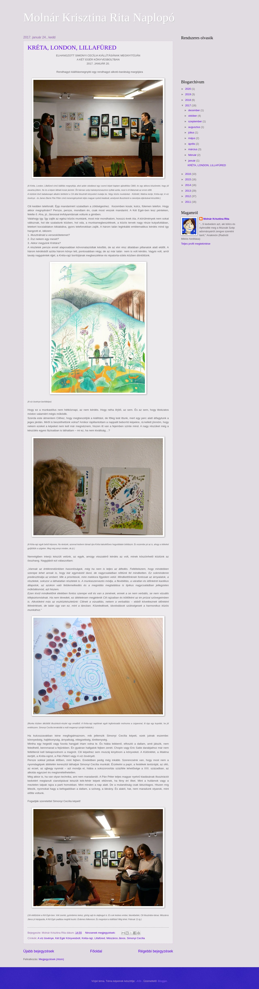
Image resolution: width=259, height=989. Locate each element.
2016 (188, 173)
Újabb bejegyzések (38, 951)
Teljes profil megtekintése (195, 243)
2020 (188, 88)
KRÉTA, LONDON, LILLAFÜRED (72, 47)
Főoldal (96, 951)
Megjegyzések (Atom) (51, 959)
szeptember (195, 121)
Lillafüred (99, 938)
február (192, 154)
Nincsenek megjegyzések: (100, 932)
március (193, 149)
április (192, 143)
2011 (188, 201)
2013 (188, 190)
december (194, 110)
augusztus (194, 127)
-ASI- (139, 981)
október (193, 115)
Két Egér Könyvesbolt (67, 938)
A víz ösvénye (46, 938)
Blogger (162, 981)
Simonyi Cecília (136, 938)
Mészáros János (115, 938)
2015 (188, 179)
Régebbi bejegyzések (155, 951)
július (191, 132)
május (192, 138)
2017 (188, 105)
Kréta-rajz (87, 938)
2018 (188, 99)
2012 (188, 196)
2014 (188, 185)
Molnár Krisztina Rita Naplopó (99, 17)
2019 (188, 94)
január (192, 160)
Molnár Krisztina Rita (216, 218)
